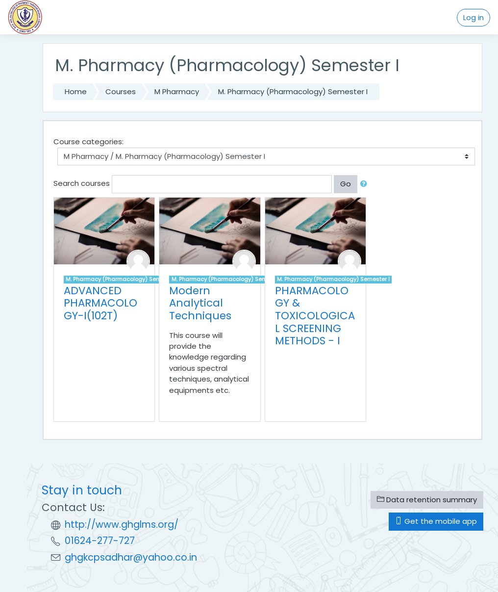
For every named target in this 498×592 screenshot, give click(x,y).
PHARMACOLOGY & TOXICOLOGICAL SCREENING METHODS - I (315, 315)
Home (76, 91)
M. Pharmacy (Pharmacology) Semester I (293, 91)
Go (345, 184)
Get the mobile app (436, 521)
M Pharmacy (176, 91)
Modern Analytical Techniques (200, 303)
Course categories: (88, 141)
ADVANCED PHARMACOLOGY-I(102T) (100, 303)
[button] (365, 184)
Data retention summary (427, 499)
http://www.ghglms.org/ (121, 524)
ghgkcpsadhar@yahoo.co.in (131, 557)
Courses (120, 91)
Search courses (81, 183)
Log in (473, 17)
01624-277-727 (100, 540)
